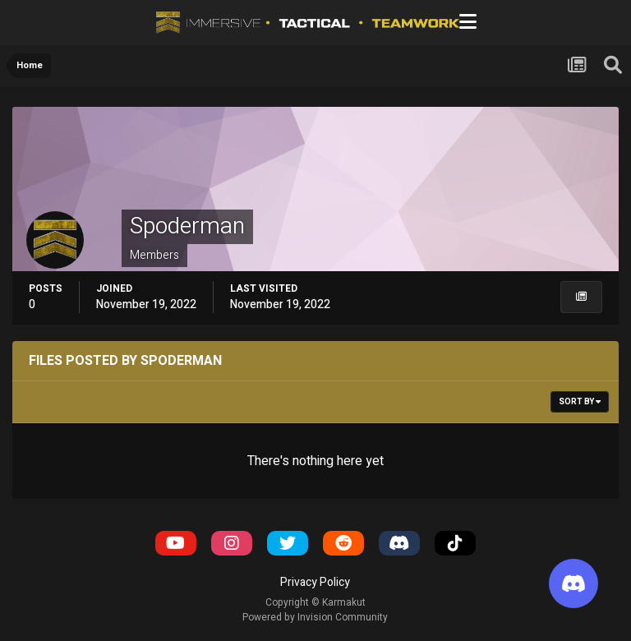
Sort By (580, 402)
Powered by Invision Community (315, 617)
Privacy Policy (315, 582)
